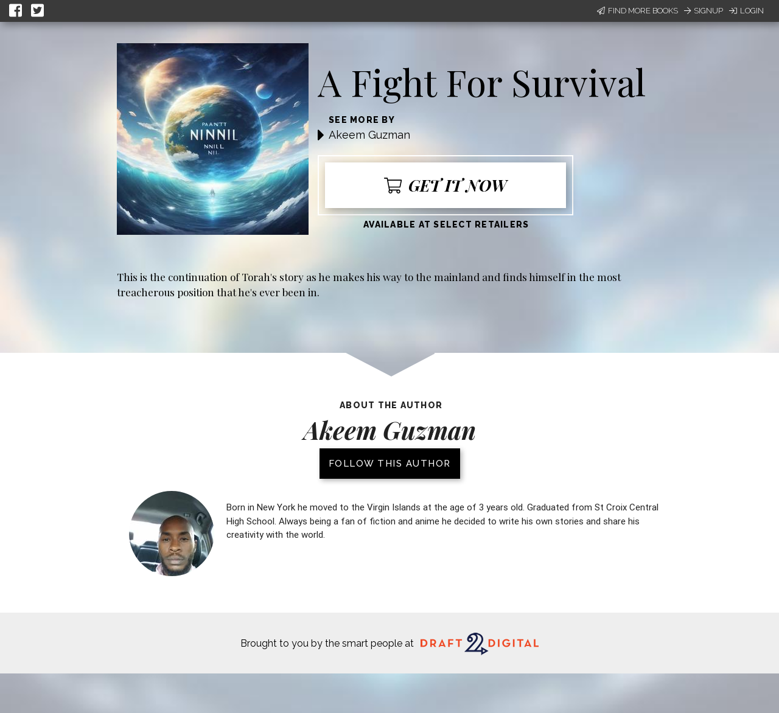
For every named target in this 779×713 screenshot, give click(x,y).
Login (746, 10)
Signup (703, 10)
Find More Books (637, 10)
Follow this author (390, 463)
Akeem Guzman (369, 134)
